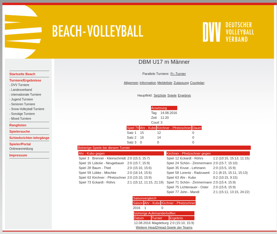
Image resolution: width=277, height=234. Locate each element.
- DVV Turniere (19, 85)
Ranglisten (17, 125)
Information (148, 83)
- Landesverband (20, 89)
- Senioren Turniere (22, 104)
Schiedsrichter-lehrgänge (29, 138)
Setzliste (160, 95)
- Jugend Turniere (21, 99)
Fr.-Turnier (178, 73)
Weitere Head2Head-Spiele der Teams (164, 227)
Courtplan (197, 83)
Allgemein (131, 83)
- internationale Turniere (25, 94)
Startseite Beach (22, 74)
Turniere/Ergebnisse (25, 80)
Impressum (18, 155)
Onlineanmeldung (21, 148)
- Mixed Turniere (20, 118)
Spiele (172, 95)
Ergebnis (184, 95)
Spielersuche (19, 131)
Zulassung (181, 83)
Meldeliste (164, 83)
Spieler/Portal (20, 144)
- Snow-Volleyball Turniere (26, 109)
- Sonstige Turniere (22, 113)
